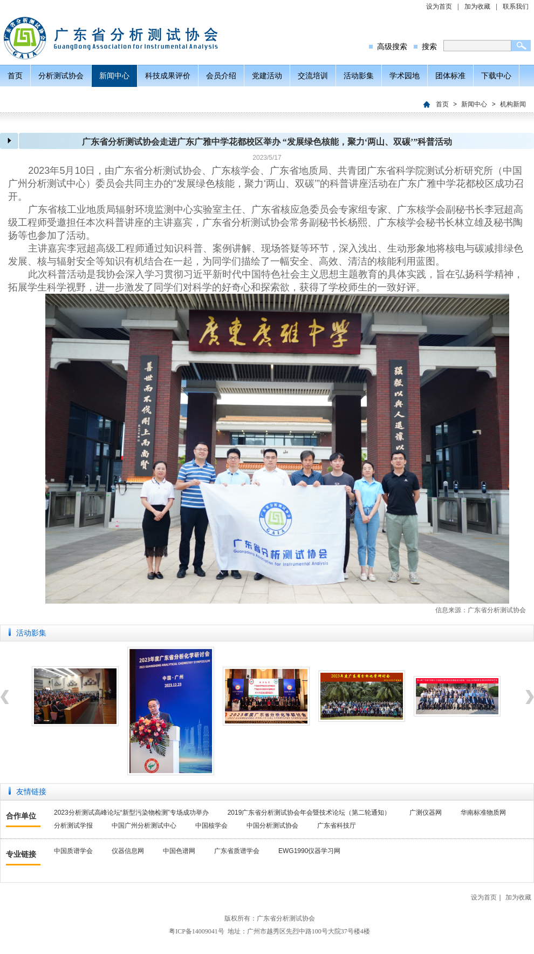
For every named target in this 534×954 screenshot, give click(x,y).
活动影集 (359, 75)
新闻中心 (114, 75)
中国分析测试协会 (272, 825)
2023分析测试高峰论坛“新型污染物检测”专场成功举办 (131, 812)
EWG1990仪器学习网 (309, 851)
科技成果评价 (167, 75)
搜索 (429, 46)
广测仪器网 (425, 812)
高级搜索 (392, 46)
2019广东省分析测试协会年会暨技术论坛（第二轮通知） (309, 812)
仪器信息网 (128, 851)
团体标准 (450, 75)
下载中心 (496, 75)
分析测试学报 (73, 825)
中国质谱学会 (73, 851)
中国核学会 (211, 825)
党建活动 (267, 75)
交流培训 (313, 75)
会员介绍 (221, 75)
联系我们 (516, 6)
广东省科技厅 (336, 825)
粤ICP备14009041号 (196, 931)
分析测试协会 (61, 75)
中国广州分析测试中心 (144, 825)
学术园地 (404, 75)
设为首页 (439, 6)
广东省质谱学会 (236, 851)
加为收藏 (477, 6)
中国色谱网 (179, 851)
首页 (15, 75)
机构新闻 (513, 104)
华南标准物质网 (483, 812)
